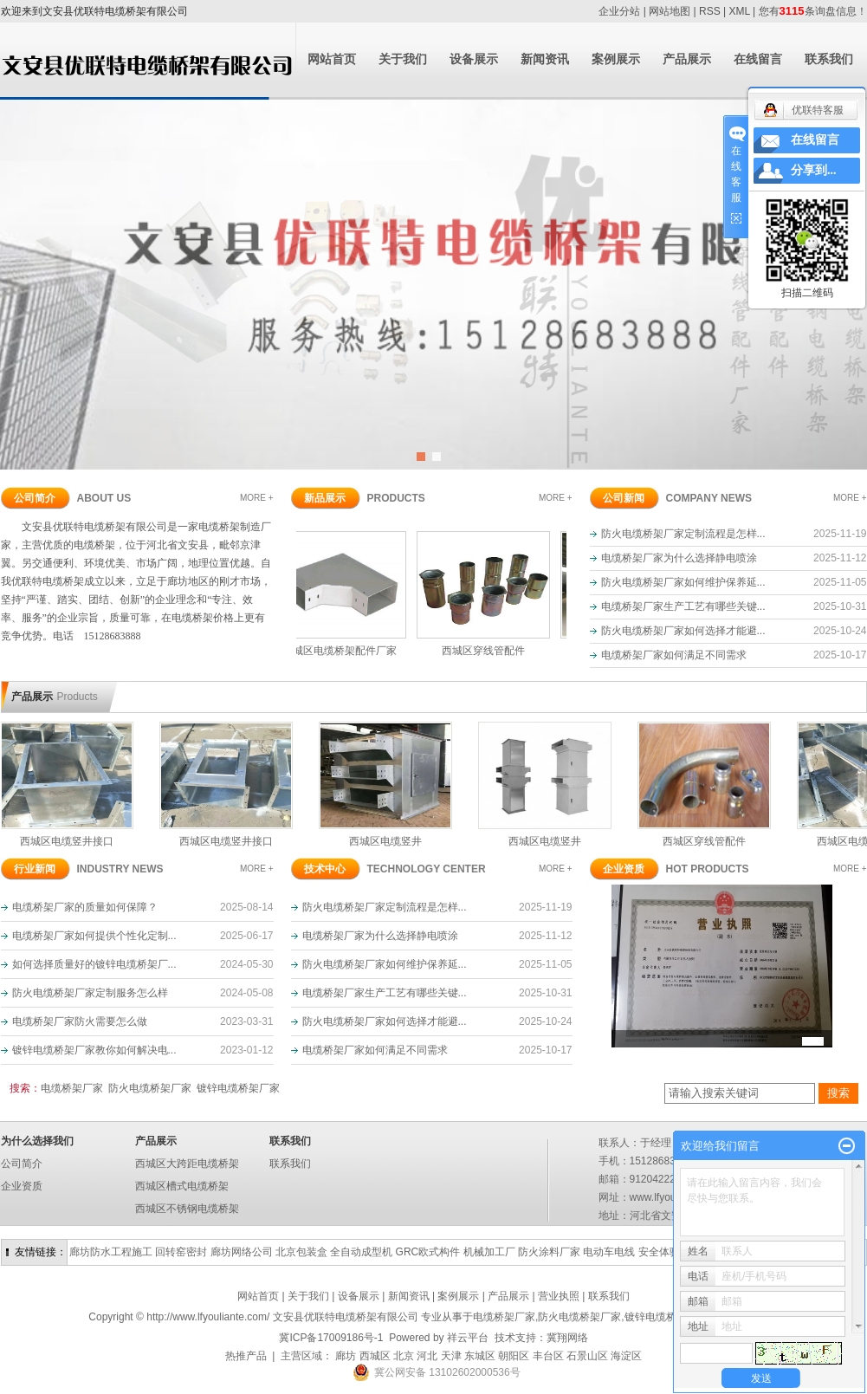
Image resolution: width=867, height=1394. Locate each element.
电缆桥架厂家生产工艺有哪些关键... (683, 606)
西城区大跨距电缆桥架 (187, 1163)
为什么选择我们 (37, 1141)
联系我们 (829, 59)
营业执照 (558, 1296)
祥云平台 (467, 1338)
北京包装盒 (301, 1252)
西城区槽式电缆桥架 (182, 1186)
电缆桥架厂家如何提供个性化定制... (94, 936)
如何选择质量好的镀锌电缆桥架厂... (94, 964)
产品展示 (687, 59)
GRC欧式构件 (428, 1252)
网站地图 (669, 11)
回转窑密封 (181, 1252)
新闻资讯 (545, 59)
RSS (710, 11)
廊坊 (345, 1356)
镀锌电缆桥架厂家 (238, 1088)
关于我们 (403, 59)
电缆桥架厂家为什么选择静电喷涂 (679, 558)
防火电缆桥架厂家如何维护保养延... (683, 582)
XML (739, 11)
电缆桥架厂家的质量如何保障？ (85, 907)
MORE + (257, 497)
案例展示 (616, 59)
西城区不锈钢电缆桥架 (187, 1209)
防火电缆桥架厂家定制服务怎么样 (90, 993)
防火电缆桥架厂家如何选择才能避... (683, 631)
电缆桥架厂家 (72, 1088)
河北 (427, 1356)
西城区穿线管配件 (488, 651)
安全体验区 (664, 1252)
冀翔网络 (567, 1338)
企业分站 (619, 11)
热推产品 (246, 1356)
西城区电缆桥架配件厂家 (345, 651)
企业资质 (21, 1186)
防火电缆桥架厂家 (149, 1088)
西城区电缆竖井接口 (72, 841)
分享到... (814, 170)
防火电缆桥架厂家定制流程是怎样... (683, 534)
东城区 (479, 1356)
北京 (403, 1356)
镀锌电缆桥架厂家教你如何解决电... (94, 1050)
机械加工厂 (489, 1252)
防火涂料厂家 (549, 1252)
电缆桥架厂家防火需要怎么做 (79, 1021)
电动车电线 (609, 1252)
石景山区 (587, 1356)
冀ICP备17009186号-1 (331, 1338)
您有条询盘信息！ (813, 11)
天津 (451, 1356)
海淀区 (626, 1356)
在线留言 (758, 59)
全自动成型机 (361, 1252)
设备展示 (474, 59)
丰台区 (548, 1356)
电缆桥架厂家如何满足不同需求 (674, 655)
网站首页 (331, 59)
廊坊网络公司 (241, 1252)
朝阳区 (513, 1356)
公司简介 (21, 1163)
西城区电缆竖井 (390, 841)
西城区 (375, 1356)
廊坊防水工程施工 (110, 1252)
